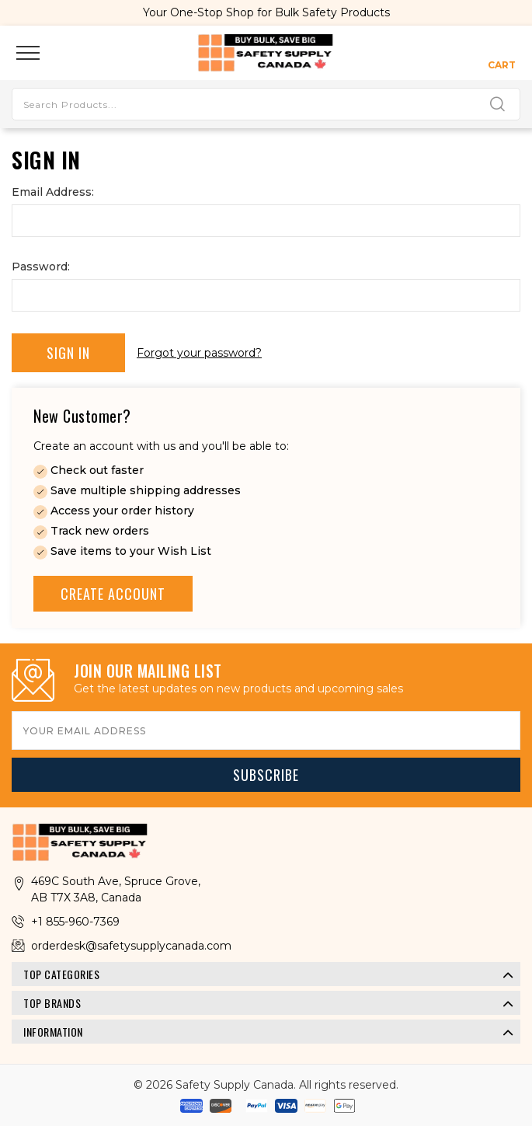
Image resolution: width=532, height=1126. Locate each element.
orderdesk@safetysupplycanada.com (131, 946)
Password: (41, 267)
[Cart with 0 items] (502, 52)
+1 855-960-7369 (75, 922)
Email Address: (53, 192)
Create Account (113, 594)
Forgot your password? (199, 353)
